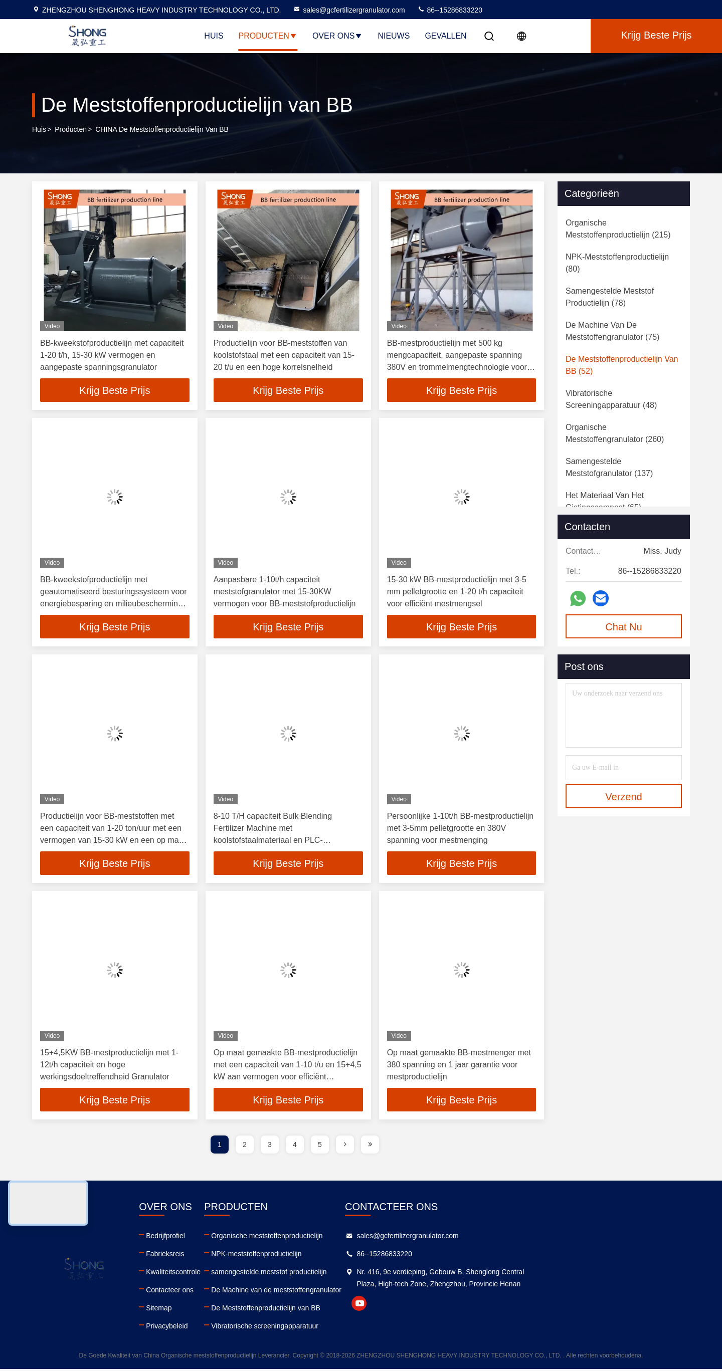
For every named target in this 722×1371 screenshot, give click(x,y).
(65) (605, 501)
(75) (612, 331)
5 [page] (320, 1146)
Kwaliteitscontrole (232, 1274)
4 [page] (295, 1146)
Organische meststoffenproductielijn (384, 1238)
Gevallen (445, 36)
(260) (615, 433)
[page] (345, 1146)
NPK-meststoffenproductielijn (373, 1256)
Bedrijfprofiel (224, 1238)
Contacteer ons (228, 1292)
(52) (622, 365)
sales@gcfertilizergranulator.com (349, 10)
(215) (618, 228)
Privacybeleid (225, 1328)
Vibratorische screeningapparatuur (382, 1328)
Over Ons (337, 36)
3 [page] (270, 1146)
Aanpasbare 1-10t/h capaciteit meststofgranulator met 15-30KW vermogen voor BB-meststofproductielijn (285, 592)
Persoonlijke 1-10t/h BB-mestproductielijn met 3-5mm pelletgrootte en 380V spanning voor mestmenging (460, 829)
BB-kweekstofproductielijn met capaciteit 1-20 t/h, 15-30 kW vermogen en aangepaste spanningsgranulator (112, 355)
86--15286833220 (449, 10)
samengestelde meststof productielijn (386, 1274)
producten (71, 130)
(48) (611, 399)
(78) (610, 297)
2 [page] (245, 1146)
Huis (213, 36)
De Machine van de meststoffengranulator (393, 1292)
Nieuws (394, 36)
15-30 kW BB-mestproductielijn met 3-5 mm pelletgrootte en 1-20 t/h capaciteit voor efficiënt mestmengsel (456, 592)
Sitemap (217, 1310)
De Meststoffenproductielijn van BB (383, 1310)
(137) (609, 467)
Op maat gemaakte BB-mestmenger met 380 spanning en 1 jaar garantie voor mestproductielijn (459, 1066)
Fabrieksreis (224, 1256)
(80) (617, 263)
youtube (535, 1317)
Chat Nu (623, 626)
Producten (268, 36)
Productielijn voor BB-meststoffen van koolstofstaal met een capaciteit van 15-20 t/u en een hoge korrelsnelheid (284, 355)
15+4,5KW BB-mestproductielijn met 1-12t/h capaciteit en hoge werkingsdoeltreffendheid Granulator (109, 1066)
